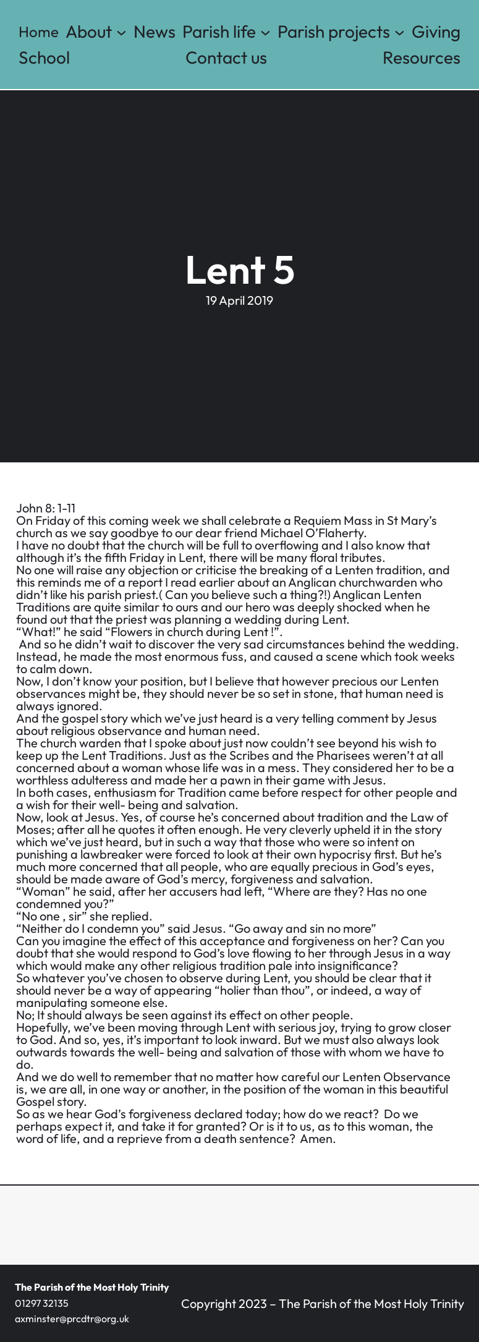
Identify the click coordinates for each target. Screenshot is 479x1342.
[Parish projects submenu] (399, 32)
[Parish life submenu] (265, 32)
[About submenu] (121, 32)
